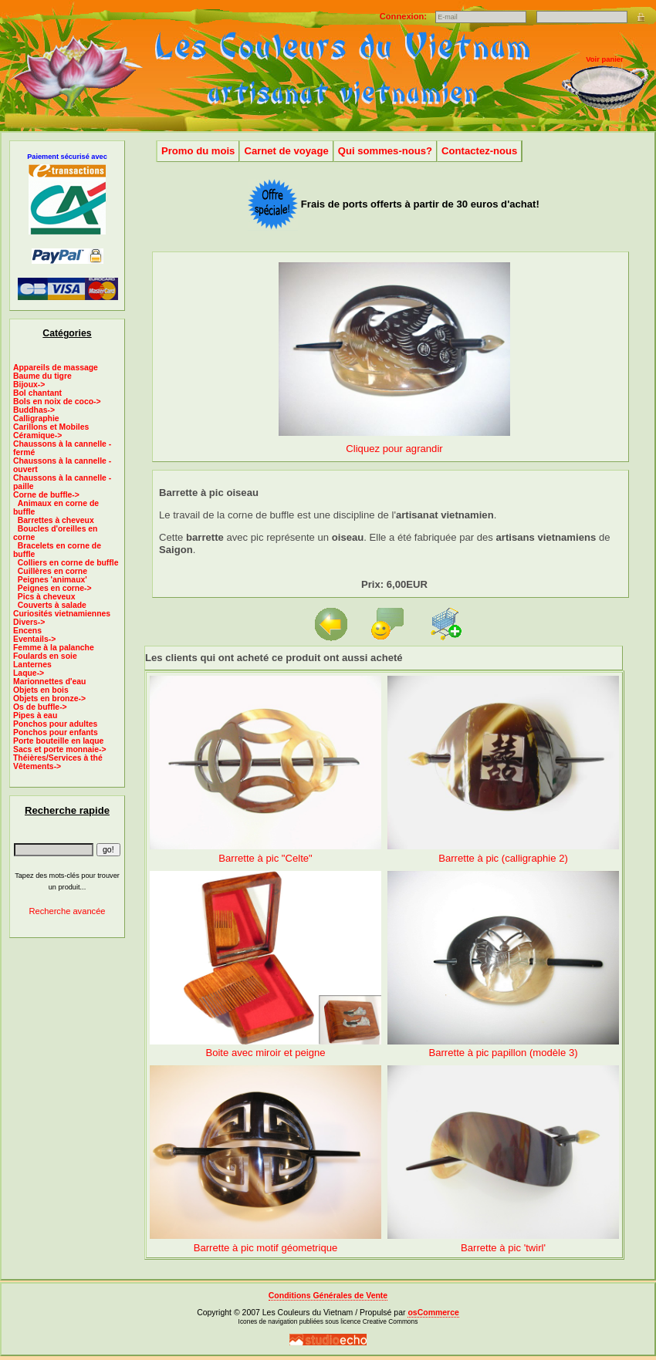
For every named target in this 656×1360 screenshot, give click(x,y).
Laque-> (28, 673)
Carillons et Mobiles (51, 427)
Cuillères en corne (52, 571)
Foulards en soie (45, 656)
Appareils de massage (55, 367)
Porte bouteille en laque (58, 741)
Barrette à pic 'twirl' (503, 1248)
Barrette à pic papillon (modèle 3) (502, 1052)
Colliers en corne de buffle (68, 563)
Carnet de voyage (286, 151)
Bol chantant (37, 393)
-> (46, 495)
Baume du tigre (42, 376)
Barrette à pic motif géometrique (266, 1248)
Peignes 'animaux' (52, 579)
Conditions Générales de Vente (328, 1295)
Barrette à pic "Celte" (265, 858)
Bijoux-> (29, 384)
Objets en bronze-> (49, 698)
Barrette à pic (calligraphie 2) (503, 858)
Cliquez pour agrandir (394, 442)
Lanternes (32, 664)
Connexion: (404, 16)
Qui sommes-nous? (385, 151)
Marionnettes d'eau (49, 681)
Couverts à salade (52, 605)
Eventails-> (34, 639)
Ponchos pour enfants (55, 732)
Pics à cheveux (47, 596)
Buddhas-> (34, 410)
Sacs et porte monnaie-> (60, 749)
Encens (27, 630)
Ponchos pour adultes (55, 724)
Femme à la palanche (53, 647)
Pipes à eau (35, 715)
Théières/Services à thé (58, 758)
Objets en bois (41, 690)
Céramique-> (37, 435)
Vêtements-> (37, 766)
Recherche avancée (67, 911)
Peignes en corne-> (55, 588)
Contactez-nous (479, 151)
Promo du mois (198, 151)
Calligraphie (36, 418)
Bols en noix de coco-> (57, 401)
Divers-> (29, 622)
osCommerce (432, 1312)
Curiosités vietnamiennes (61, 613)
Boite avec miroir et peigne (265, 1052)
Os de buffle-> (40, 707)
